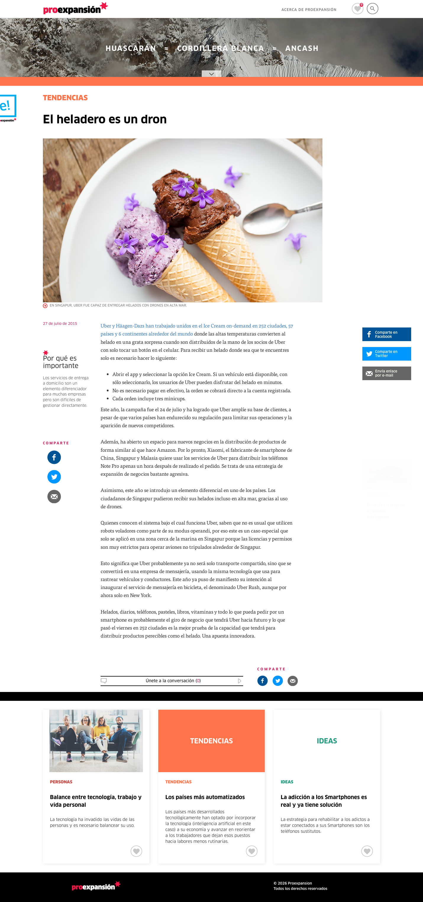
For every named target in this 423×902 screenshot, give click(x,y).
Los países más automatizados (205, 797)
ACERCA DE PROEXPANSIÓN (309, 10)
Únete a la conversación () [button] (173, 681)
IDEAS (287, 782)
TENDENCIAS (65, 98)
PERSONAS (61, 782)
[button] (386, 373)
